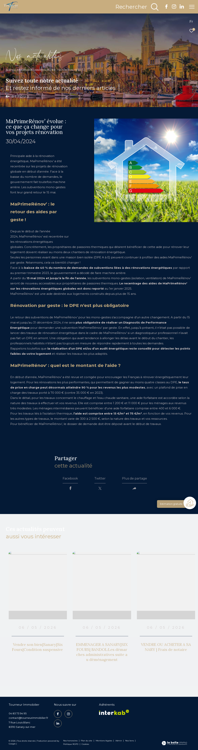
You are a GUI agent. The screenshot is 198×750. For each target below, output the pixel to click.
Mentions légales (104, 740)
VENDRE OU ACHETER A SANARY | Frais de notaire (166, 647)
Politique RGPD (70, 744)
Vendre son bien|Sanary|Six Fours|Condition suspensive (38, 647)
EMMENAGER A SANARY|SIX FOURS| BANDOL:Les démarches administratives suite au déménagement (102, 652)
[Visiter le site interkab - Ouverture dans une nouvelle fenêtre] (114, 712)
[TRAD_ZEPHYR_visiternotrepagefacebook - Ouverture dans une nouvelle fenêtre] (166, 7)
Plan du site (87, 740)
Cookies (85, 744)
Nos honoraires (70, 740)
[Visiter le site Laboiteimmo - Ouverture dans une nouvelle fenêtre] (174, 743)
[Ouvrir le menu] (192, 6)
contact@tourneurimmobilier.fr (28, 717)
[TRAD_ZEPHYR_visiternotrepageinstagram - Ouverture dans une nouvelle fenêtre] (174, 7)
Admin (119, 740)
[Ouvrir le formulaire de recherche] (137, 6)
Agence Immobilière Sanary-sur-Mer (30, 69)
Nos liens (129, 740)
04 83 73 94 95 (17, 713)
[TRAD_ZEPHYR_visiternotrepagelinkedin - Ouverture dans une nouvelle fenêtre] (182, 7)
